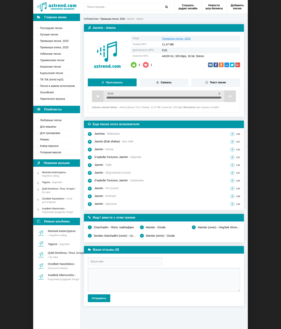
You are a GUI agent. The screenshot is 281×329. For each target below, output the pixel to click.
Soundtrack (47, 92)
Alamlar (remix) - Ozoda (157, 236)
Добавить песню (237, 7)
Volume (230, 96)
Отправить (99, 298)
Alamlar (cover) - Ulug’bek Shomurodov (216, 227)
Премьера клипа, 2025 (54, 47)
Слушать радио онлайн (188, 7)
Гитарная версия (50, 152)
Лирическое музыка (52, 98)
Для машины (48, 126)
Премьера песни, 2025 (54, 40)
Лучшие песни (49, 34)
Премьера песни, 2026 (176, 38)
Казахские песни (50, 66)
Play (98, 96)
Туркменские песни (52, 60)
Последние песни (51, 28)
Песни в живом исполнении (57, 85)
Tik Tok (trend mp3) (51, 79)
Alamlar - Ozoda (152, 227)
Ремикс (44, 139)
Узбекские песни (50, 53)
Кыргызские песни (51, 73)
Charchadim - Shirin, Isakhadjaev (111, 227)
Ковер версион (49, 145)
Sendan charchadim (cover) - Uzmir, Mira (112, 236)
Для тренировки (50, 133)
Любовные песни (50, 120)
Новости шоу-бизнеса (214, 7)
